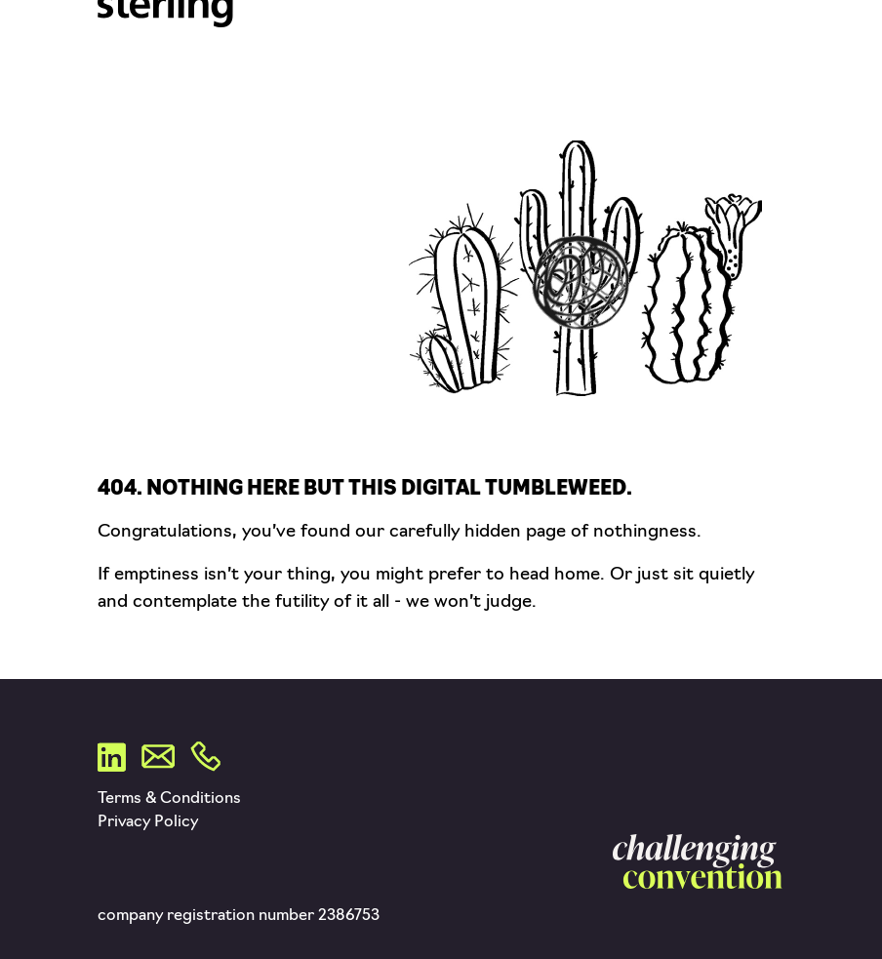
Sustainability (652, 62)
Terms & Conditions (169, 799)
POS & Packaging (661, 39)
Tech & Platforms (667, 15)
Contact (627, 86)
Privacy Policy (148, 822)
